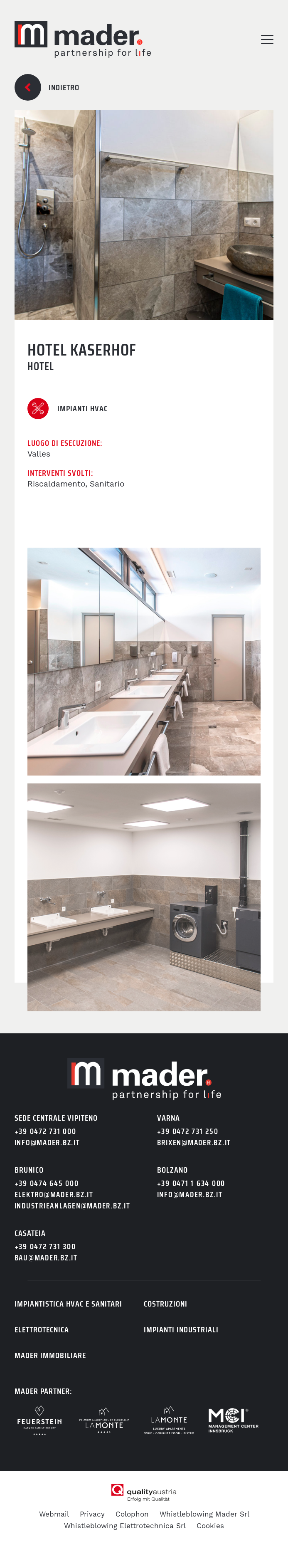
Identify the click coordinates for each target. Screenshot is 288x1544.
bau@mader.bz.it (46, 1257)
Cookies (210, 1526)
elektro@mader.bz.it (54, 1194)
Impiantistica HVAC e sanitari (68, 1303)
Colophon (132, 1514)
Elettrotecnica (42, 1329)
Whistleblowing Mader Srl (204, 1514)
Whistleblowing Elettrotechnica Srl (125, 1526)
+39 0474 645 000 (47, 1183)
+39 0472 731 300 (45, 1246)
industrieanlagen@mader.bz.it (72, 1205)
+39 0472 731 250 (188, 1131)
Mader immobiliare (50, 1355)
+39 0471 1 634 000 (191, 1183)
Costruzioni (165, 1303)
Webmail (54, 1514)
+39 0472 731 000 (45, 1131)
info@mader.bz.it (47, 1142)
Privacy (92, 1514)
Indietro (64, 87)
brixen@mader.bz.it (194, 1142)
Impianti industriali (181, 1329)
